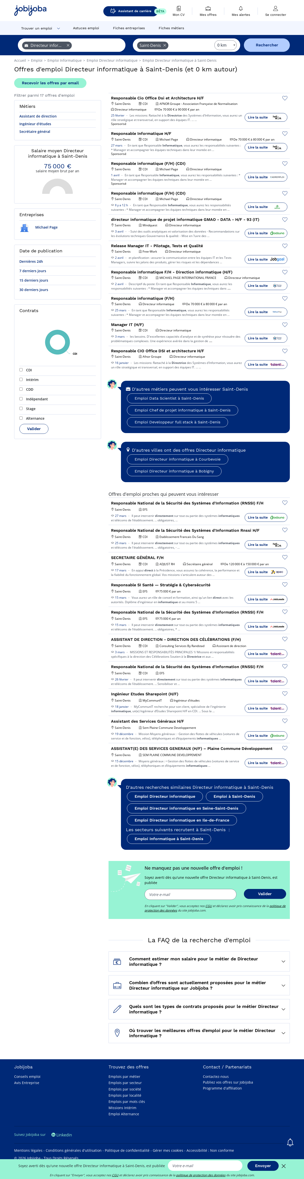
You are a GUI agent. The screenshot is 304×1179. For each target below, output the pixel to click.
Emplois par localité (125, 1095)
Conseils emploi (27, 1076)
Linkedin (61, 1135)
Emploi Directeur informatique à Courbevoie (178, 459)
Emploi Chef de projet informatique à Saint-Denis (182, 410)
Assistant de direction (38, 116)
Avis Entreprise (26, 1082)
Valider (34, 428)
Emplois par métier (124, 1076)
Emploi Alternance (124, 1114)
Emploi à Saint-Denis (234, 796)
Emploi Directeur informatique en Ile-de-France (182, 820)
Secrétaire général (34, 131)
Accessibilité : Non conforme (210, 1150)
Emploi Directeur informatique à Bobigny (174, 471)
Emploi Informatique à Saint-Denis (169, 838)
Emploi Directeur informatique (165, 796)
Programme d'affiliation (222, 1088)
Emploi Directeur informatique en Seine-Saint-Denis (186, 808)
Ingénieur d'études (35, 123)
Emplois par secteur (125, 1082)
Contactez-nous (216, 1076)
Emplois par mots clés (127, 1101)
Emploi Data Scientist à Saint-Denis (169, 398)
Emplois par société (125, 1089)
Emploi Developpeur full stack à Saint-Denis (177, 422)
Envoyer (263, 1165)
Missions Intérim (122, 1107)
